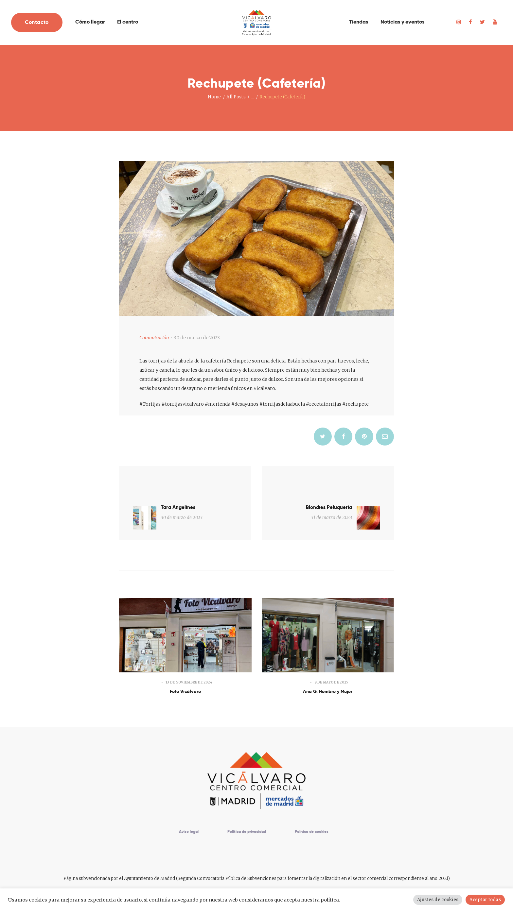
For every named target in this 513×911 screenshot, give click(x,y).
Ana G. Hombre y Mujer (328, 670)
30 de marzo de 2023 (197, 338)
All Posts (236, 97)
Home (214, 97)
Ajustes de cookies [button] (440, 900)
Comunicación (154, 338)
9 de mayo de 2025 (331, 661)
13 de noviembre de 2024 (189, 661)
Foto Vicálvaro (185, 670)
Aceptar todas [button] (486, 900)
